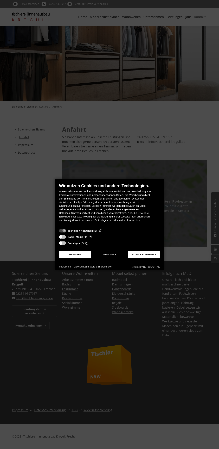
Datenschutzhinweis (84, 266)
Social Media (75, 236)
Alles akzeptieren (144, 254)
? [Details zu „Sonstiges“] (87, 243)
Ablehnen (75, 254)
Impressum (65, 266)
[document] (109, 205)
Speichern (109, 254)
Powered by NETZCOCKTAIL (145, 267)
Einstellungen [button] (105, 266)
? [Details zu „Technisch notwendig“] (100, 230)
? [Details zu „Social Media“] (90, 237)
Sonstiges (74, 243)
